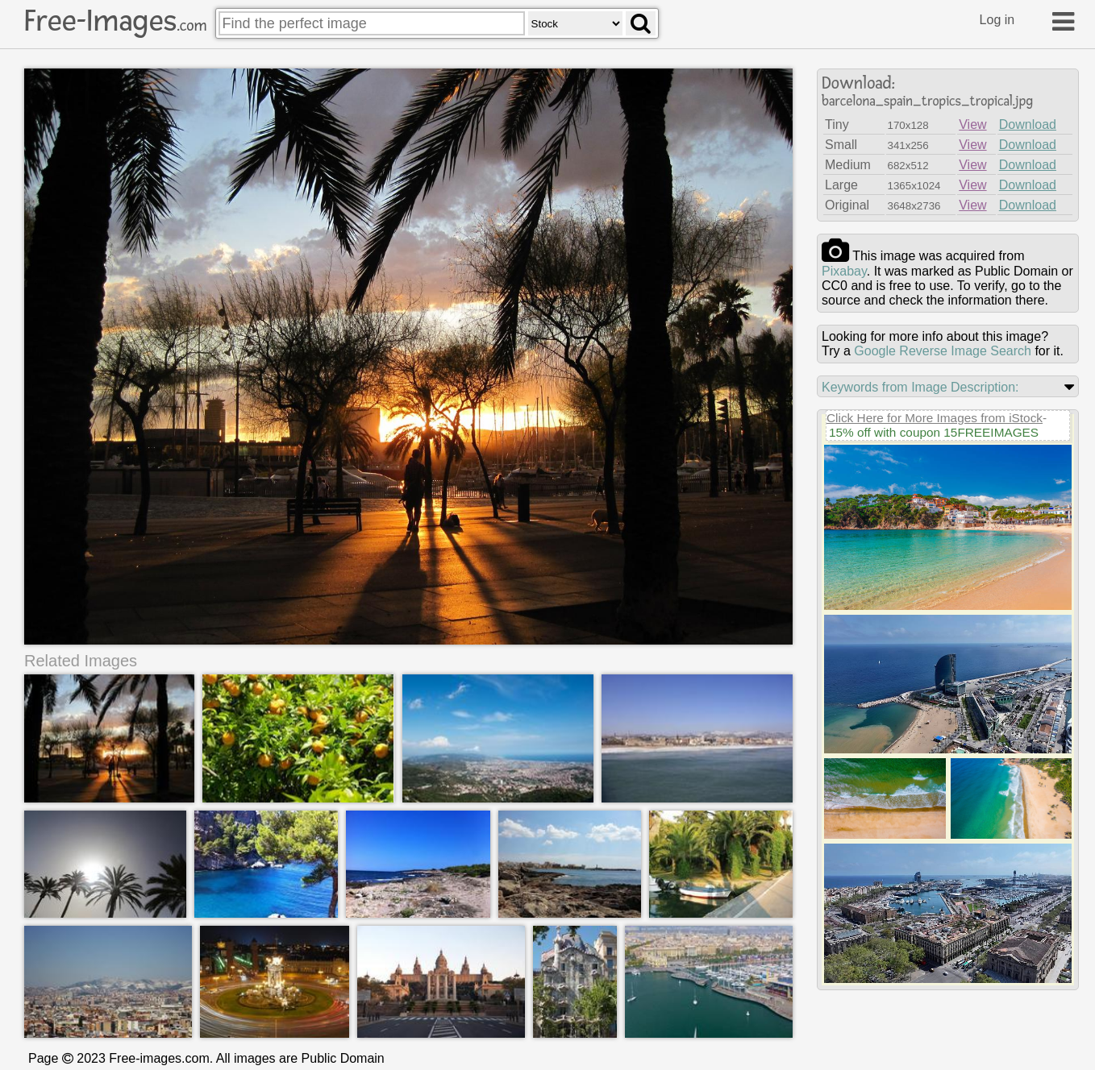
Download (1027, 124)
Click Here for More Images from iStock (934, 418)
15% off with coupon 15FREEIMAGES (934, 432)
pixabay (844, 271)
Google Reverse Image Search (942, 351)
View (972, 124)
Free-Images (115, 20)
